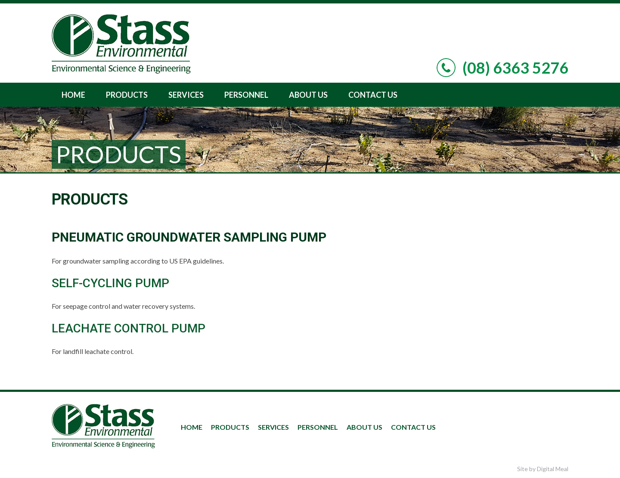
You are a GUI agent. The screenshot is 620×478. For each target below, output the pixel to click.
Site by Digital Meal (542, 468)
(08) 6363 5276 (515, 67)
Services (186, 94)
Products (127, 94)
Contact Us (372, 94)
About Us (308, 94)
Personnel (246, 94)
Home (73, 94)
